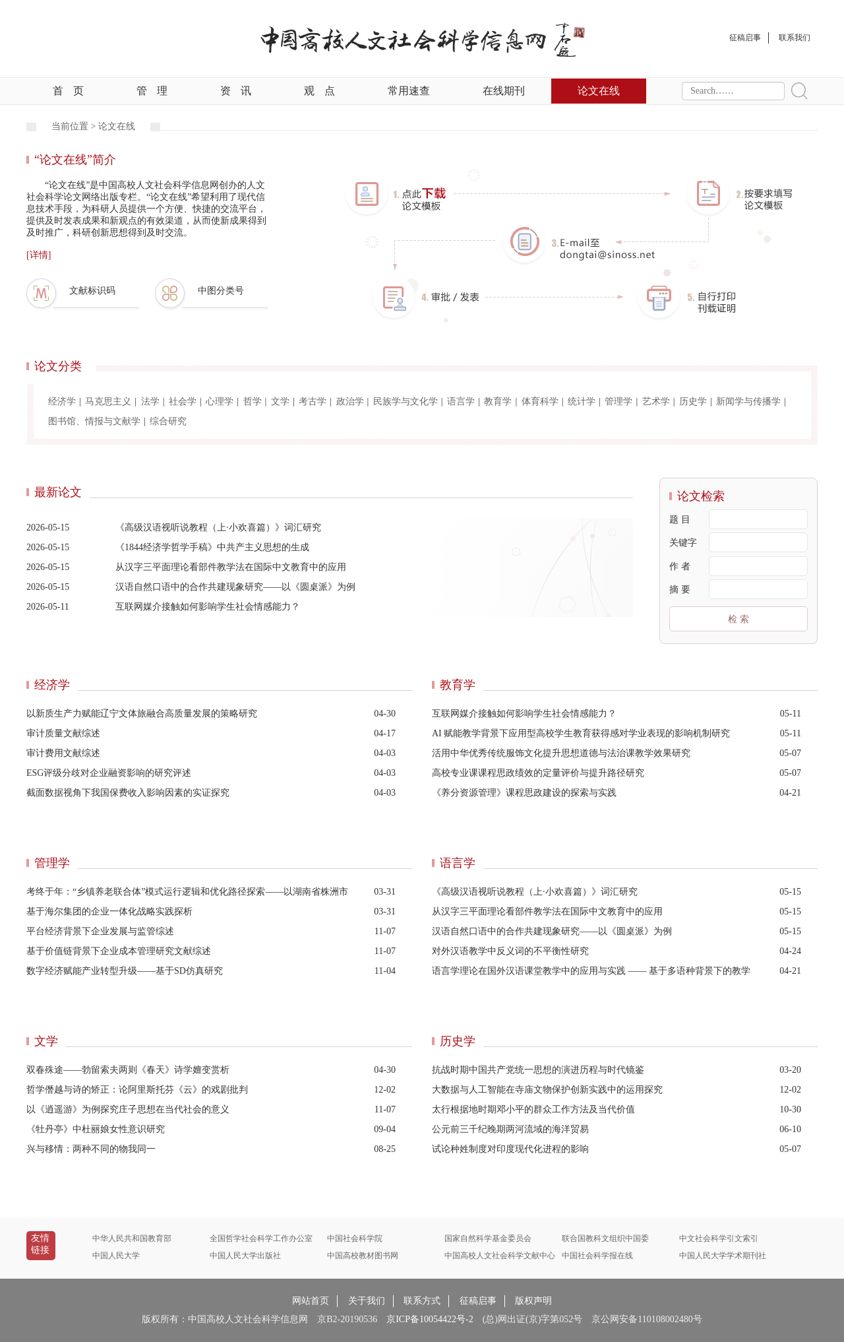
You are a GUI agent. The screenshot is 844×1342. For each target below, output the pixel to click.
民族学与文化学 (405, 401)
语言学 (461, 401)
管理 (151, 90)
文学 (280, 401)
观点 (319, 90)
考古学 (312, 401)
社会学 (182, 401)
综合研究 (168, 421)
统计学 (581, 401)
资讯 (235, 90)
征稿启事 (478, 1301)
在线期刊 (504, 90)
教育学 (498, 401)
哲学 (252, 401)
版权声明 (533, 1301)
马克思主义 (108, 401)
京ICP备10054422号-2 (429, 1319)
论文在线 (599, 90)
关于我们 (366, 1301)
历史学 (693, 401)
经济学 (62, 401)
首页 (68, 90)
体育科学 (540, 401)
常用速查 (409, 90)
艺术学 (656, 401)
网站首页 (310, 1301)
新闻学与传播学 (748, 401)
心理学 (219, 401)
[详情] (38, 255)
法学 (150, 401)
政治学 (350, 401)
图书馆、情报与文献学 (94, 421)
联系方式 (422, 1301)
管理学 (618, 401)
